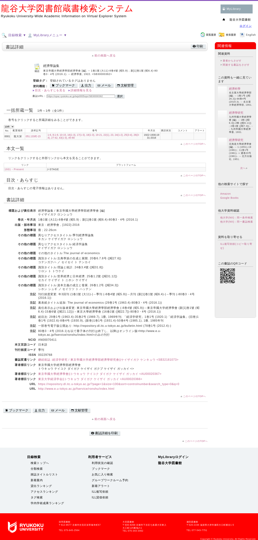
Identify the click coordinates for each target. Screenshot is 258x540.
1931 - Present (14, 169)
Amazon (225, 193)
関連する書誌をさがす (236, 64)
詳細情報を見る (81, 90)
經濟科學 (234, 88)
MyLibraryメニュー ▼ (47, 35)
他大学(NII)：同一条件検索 (236, 217)
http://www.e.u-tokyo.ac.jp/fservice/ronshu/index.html (76, 388)
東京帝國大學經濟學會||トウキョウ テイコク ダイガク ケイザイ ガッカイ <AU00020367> (100, 373)
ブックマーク (101, 468)
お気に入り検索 (102, 474)
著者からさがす (232, 60)
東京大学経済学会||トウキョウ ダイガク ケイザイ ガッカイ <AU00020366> (90, 379)
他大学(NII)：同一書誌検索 (236, 221)
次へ (243, 168)
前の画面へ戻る (105, 55)
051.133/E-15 (33, 136)
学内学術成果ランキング (47, 503)
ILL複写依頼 (100, 491)
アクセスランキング (44, 491)
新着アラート (101, 485)
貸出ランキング (41, 485)
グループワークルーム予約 (110, 480)
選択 (120, 96)
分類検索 (37, 468)
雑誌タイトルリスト (44, 474)
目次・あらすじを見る (50, 90)
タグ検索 (37, 497)
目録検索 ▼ (13, 35)
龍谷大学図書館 (170, 463)
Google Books (229, 197)
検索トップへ (40, 462)
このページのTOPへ (194, 144)
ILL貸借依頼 (100, 497)
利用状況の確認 (102, 462)
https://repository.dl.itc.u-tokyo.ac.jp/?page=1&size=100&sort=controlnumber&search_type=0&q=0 (108, 384)
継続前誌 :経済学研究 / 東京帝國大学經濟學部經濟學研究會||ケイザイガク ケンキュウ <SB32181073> (108, 359)
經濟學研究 (236, 112)
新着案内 (37, 480)
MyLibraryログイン (173, 457)
